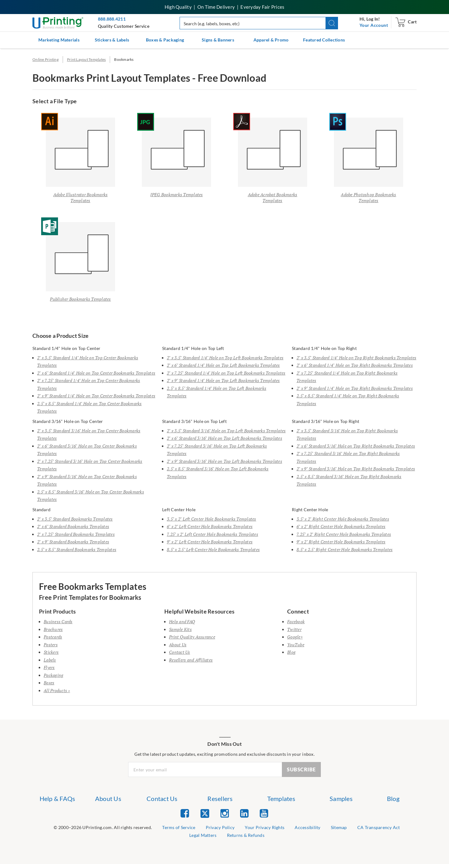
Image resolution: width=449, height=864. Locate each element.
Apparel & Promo (271, 39)
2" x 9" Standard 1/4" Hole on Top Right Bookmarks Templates (355, 388)
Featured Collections (324, 39)
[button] (332, 23)
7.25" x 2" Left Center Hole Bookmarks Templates (212, 534)
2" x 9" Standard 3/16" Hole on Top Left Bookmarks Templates (224, 461)
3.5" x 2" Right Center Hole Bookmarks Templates (343, 519)
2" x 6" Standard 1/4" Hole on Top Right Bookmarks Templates (355, 365)
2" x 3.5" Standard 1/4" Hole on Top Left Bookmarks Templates (225, 358)
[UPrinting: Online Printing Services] (57, 22)
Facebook (296, 621)
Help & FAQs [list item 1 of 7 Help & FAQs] (57, 798)
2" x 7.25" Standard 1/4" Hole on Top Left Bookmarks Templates (226, 373)
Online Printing (45, 59)
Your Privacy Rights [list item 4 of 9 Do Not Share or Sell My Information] (264, 827)
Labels (50, 660)
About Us (177, 645)
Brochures (53, 629)
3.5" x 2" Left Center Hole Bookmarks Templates (211, 519)
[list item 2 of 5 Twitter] (204, 814)
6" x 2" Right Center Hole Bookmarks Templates (341, 526)
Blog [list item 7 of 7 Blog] (393, 798)
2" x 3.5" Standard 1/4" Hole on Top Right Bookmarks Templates (356, 358)
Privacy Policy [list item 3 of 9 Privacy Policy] (220, 827)
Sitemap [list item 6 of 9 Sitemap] (339, 827)
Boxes (49, 683)
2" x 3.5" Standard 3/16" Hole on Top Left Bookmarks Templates (226, 431)
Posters (51, 645)
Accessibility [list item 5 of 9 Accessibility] (307, 827)
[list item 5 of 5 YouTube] (264, 813)
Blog (291, 652)
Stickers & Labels (112, 39)
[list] (103, 828)
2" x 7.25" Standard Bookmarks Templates (76, 534)
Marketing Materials (59, 39)
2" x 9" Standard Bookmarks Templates (73, 542)
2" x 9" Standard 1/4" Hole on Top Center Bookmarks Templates (96, 396)
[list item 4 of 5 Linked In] (244, 813)
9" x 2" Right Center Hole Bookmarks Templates (341, 542)
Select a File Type (54, 101)
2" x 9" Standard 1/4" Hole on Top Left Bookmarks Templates (223, 380)
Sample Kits (180, 629)
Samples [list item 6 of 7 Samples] (341, 798)
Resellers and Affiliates (191, 660)
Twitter (294, 629)
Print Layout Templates (86, 59)
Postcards (53, 637)
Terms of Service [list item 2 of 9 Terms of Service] (178, 827)
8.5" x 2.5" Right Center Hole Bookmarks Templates (345, 549)
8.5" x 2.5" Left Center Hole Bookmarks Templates (213, 549)
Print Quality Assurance (192, 637)
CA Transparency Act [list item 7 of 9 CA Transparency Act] (378, 827)
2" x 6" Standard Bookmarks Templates (73, 526)
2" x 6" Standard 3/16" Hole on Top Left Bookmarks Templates (224, 438)
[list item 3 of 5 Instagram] (224, 813)
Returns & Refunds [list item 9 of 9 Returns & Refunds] (245, 835)
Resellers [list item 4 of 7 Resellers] (220, 798)
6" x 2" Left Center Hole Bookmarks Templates (210, 526)
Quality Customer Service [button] (123, 26)
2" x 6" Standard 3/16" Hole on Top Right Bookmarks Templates (356, 446)
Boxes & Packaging (165, 39)
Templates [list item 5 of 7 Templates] (281, 798)
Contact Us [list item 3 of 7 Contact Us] (162, 798)
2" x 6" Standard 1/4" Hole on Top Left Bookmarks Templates (223, 365)
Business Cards (58, 621)
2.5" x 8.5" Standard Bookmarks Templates (76, 549)
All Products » (57, 690)
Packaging (53, 675)
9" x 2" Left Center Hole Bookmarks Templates (210, 542)
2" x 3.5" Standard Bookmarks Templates (75, 519)
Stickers (51, 652)
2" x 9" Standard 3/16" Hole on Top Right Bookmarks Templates (356, 469)
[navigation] (374, 25)
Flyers (49, 667)
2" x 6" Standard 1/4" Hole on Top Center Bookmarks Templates (96, 373)
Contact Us (179, 652)
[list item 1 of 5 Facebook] (185, 813)
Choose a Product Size (60, 336)
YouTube (295, 645)
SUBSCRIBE (301, 769)
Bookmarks (123, 59)
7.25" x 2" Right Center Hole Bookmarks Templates (344, 534)
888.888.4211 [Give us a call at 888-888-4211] (112, 19)
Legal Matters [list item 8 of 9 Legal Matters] (202, 835)
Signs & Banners (218, 39)
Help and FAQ (182, 621)
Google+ (295, 637)
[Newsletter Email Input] (205, 769)
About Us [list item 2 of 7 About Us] (108, 798)
